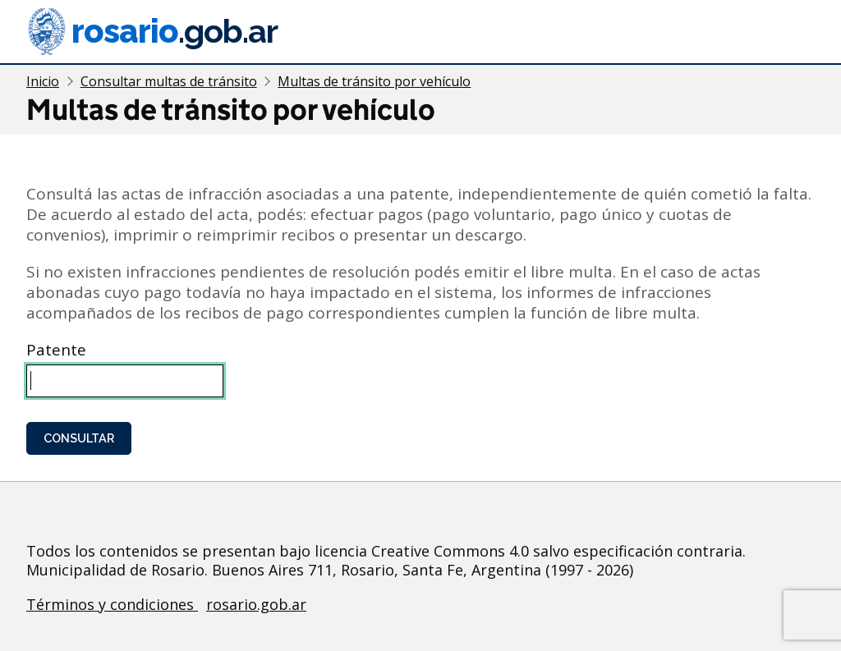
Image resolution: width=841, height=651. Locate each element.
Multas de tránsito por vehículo (374, 81)
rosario (152, 31)
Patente (56, 350)
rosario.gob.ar (256, 604)
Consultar (79, 438)
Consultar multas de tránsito (168, 81)
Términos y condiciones (112, 604)
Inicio (42, 81)
